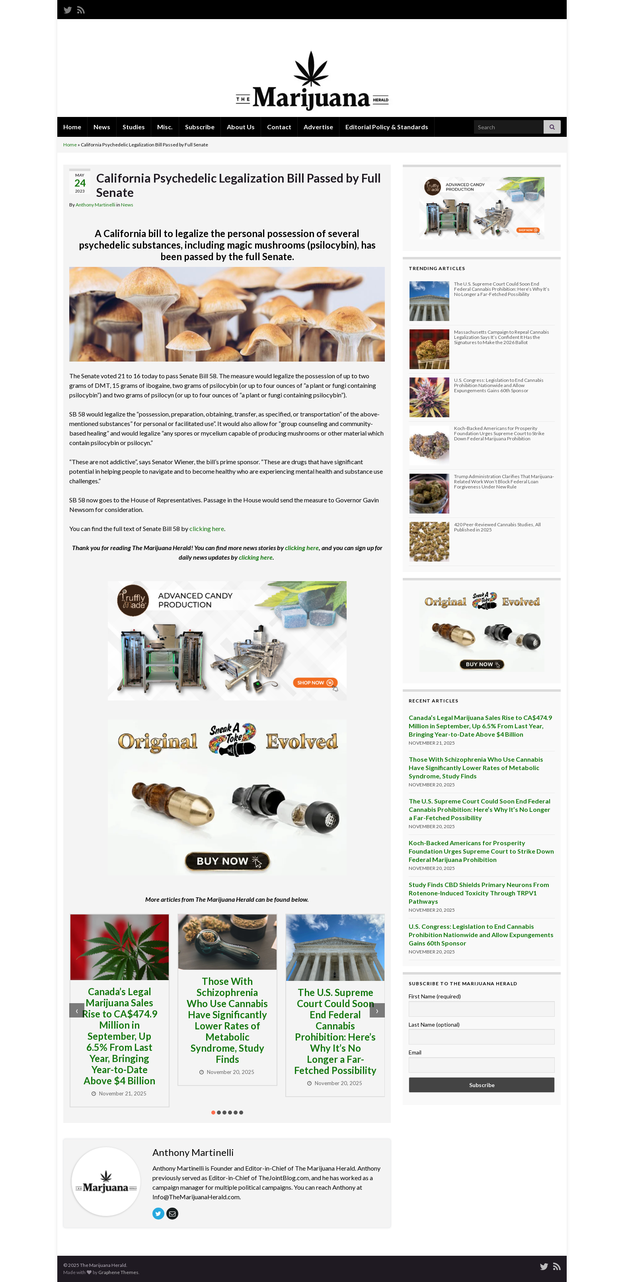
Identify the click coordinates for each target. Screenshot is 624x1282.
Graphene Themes (118, 1272)
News (102, 126)
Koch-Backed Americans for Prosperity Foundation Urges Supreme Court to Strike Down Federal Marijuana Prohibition (499, 433)
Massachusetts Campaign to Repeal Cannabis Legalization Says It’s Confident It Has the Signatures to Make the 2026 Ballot (501, 337)
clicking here (206, 528)
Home (72, 126)
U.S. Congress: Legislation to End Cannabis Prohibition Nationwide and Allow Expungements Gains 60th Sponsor (499, 385)
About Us (241, 126)
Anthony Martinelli (95, 205)
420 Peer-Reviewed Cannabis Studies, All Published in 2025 (497, 527)
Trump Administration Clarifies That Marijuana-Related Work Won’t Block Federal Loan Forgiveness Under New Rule (504, 481)
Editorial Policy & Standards (386, 126)
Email (415, 1052)
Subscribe (199, 126)
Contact (279, 126)
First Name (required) (435, 996)
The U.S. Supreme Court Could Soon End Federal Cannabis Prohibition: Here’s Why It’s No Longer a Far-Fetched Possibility (335, 1031)
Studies (134, 126)
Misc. (165, 126)
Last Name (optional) (434, 1024)
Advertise (318, 126)
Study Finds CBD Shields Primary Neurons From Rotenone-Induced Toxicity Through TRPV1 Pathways (479, 893)
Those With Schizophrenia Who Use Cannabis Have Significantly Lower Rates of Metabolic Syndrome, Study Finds (227, 1020)
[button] (213, 1113)
